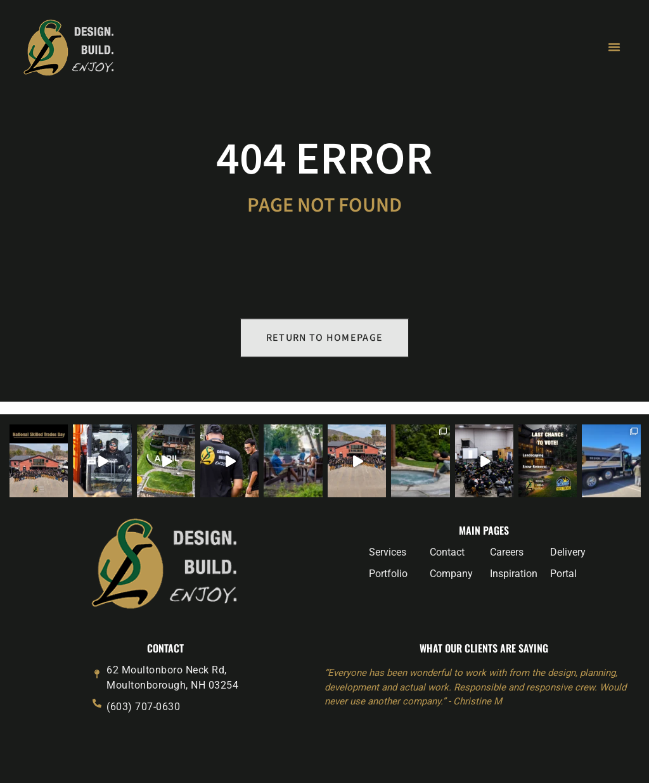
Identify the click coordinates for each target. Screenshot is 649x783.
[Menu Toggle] (614, 47)
